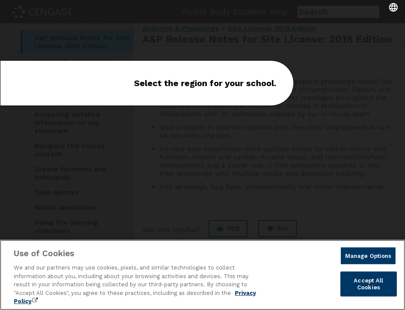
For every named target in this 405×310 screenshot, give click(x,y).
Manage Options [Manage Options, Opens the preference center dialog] (368, 255)
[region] (202, 275)
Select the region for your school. (205, 83)
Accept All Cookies (368, 284)
